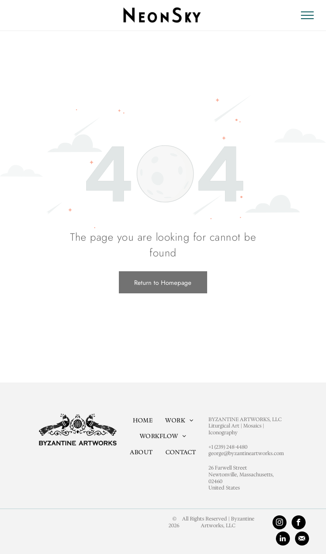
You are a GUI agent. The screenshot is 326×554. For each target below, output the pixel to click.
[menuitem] (142, 420)
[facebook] (299, 523)
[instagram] (280, 523)
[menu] (307, 15)
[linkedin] (283, 540)
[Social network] (302, 540)
